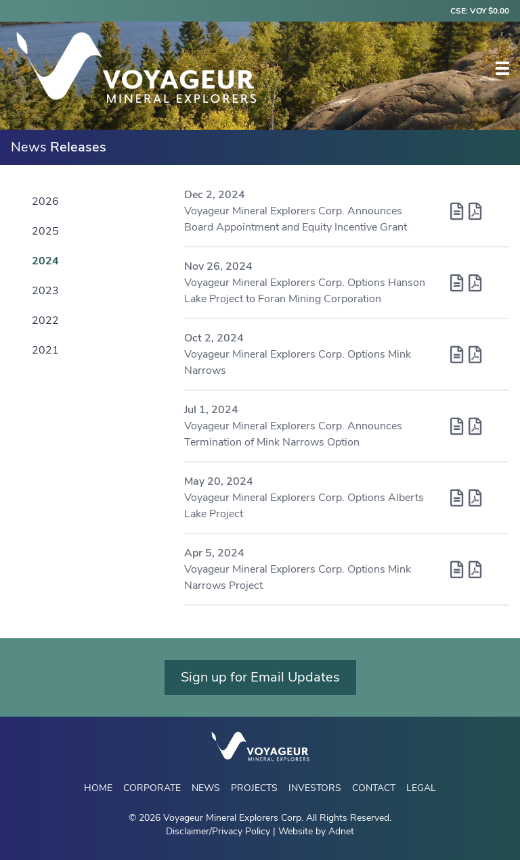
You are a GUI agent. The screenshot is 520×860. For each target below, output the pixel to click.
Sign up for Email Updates (260, 677)
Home (98, 788)
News (206, 788)
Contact (373, 788)
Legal (421, 788)
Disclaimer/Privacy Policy (218, 831)
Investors (314, 788)
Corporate (152, 788)
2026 (45, 201)
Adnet (341, 831)
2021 (45, 350)
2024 (45, 261)
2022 (45, 320)
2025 (45, 231)
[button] (502, 68)
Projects (254, 788)
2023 (45, 290)
